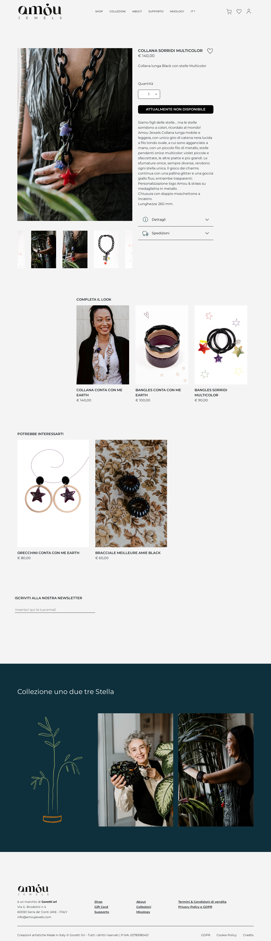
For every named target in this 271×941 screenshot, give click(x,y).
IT (192, 11)
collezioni (117, 11)
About (141, 902)
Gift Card (101, 907)
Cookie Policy (227, 935)
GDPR (205, 935)
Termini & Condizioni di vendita (202, 902)
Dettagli (154, 219)
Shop (98, 902)
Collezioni (143, 907)
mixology (177, 11)
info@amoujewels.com (34, 917)
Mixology (143, 912)
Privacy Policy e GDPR (195, 907)
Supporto (101, 912)
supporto (155, 11)
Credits (248, 935)
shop (99, 11)
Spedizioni (155, 233)
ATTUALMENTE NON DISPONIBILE (176, 109)
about (137, 11)
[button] (229, 11)
